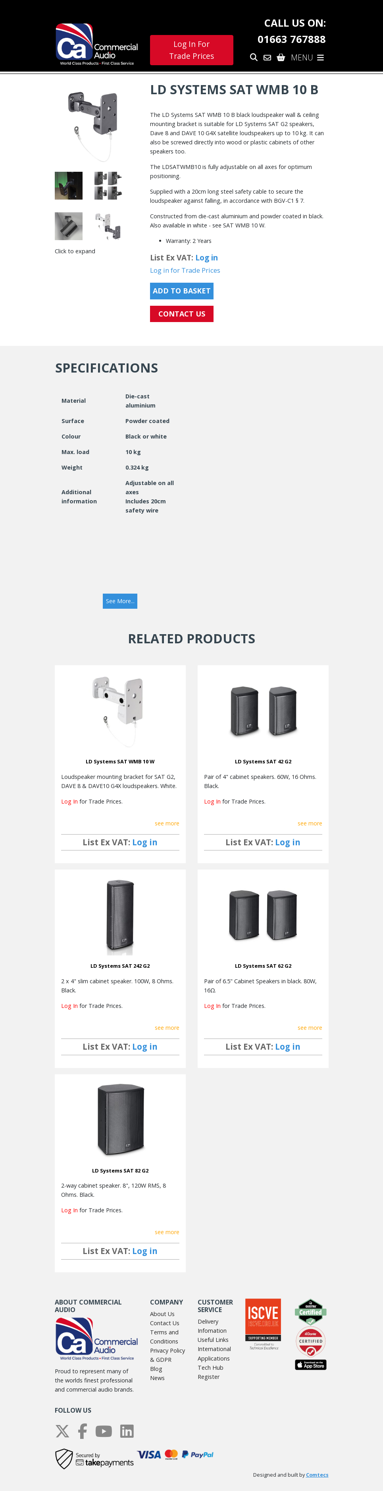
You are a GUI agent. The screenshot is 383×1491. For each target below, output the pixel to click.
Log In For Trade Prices (191, 50)
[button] (120, 601)
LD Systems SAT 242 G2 (120, 965)
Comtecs (317, 1475)
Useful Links (213, 1339)
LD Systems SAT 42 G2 (263, 761)
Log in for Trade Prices (185, 270)
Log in (206, 257)
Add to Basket (182, 290)
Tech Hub (210, 1367)
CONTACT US (181, 313)
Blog (156, 1369)
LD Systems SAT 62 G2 (263, 965)
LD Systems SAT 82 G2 (120, 1170)
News (157, 1378)
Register (208, 1376)
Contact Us (164, 1323)
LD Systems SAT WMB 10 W (120, 761)
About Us (162, 1314)
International (214, 1349)
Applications (214, 1358)
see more (167, 823)
